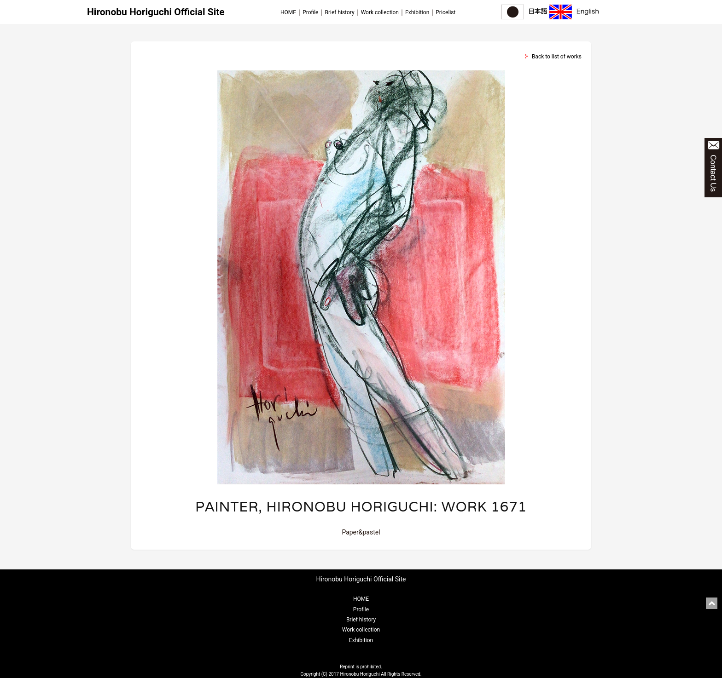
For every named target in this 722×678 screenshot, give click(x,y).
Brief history (339, 12)
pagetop (711, 603)
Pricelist (445, 12)
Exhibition (417, 12)
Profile (310, 12)
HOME (288, 12)
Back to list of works (557, 56)
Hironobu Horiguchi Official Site (156, 11)
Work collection (380, 12)
